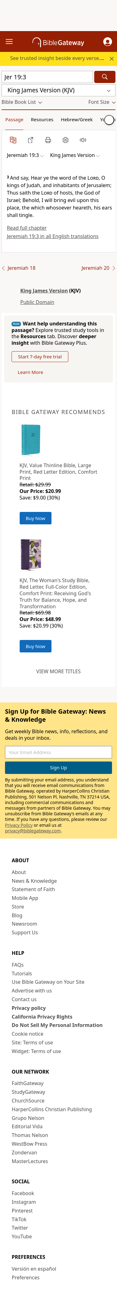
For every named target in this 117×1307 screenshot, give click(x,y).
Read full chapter (27, 227)
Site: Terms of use (32, 1042)
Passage (14, 119)
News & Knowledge (34, 880)
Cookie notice (28, 1033)
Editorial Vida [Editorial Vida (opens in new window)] (27, 1126)
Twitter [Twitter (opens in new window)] (20, 1227)
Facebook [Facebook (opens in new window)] (23, 1193)
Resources (42, 119)
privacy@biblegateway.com (33, 831)
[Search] (104, 77)
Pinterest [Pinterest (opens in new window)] (22, 1210)
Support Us (25, 932)
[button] (107, 41)
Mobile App (25, 898)
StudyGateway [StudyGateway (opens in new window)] (28, 1091)
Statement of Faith (33, 889)
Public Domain (37, 302)
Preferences (26, 1277)
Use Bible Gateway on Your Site (48, 981)
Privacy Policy (18, 825)
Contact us (24, 999)
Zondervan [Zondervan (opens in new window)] (24, 1152)
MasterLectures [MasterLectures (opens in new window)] (30, 1161)
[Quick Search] (47, 77)
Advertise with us (32, 990)
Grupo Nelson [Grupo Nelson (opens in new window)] (28, 1118)
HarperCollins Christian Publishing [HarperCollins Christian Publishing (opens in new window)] (52, 1109)
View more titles (58, 671)
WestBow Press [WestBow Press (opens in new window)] (29, 1143)
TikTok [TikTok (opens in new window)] (19, 1219)
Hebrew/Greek (77, 119)
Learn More (30, 372)
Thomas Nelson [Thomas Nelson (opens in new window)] (30, 1135)
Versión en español (34, 1268)
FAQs (18, 964)
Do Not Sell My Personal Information (57, 1025)
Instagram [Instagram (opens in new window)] (24, 1202)
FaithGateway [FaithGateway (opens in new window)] (28, 1083)
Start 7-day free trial (40, 356)
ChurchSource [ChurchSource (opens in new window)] (28, 1100)
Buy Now (36, 518)
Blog (17, 915)
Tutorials (22, 973)
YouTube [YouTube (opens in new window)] (22, 1236)
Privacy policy (29, 1008)
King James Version (44, 290)
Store (18, 906)
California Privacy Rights (42, 1016)
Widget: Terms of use (36, 1051)
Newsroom (24, 923)
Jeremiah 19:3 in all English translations (53, 236)
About (19, 872)
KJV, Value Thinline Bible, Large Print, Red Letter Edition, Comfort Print (58, 472)
